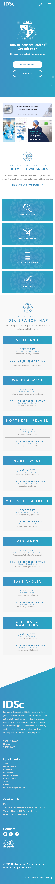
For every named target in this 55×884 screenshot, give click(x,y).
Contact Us (8, 784)
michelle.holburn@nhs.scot (27, 353)
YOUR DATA (9, 747)
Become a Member (27, 64)
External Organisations (15, 787)
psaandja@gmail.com (27, 486)
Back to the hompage (27, 184)
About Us (27, 73)
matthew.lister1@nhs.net (27, 405)
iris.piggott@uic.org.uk (27, 434)
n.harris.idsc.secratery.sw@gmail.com (27, 394)
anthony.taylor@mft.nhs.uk (27, 474)
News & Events (10, 775)
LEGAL (6, 744)
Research (8, 769)
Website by (37, 877)
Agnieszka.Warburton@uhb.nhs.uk (27, 555)
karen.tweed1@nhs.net (27, 526)
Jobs (5, 781)
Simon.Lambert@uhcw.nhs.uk (27, 566)
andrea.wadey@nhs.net (27, 638)
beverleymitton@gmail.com (27, 514)
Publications (9, 778)
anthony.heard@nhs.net (27, 650)
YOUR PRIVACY (11, 741)
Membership (9, 766)
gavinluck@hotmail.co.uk (27, 595)
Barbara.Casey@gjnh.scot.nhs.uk (28, 365)
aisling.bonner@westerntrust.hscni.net (27, 446)
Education (8, 772)
